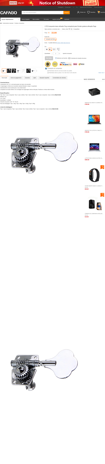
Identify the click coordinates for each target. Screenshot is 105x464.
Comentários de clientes (59, 77)
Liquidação (66, 19)
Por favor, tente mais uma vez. (63, 42)
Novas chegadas (26, 19)
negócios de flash (56, 19)
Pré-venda (46, 19)
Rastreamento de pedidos (86, 7)
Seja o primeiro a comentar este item (53, 29)
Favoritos (91, 12)
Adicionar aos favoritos (61, 58)
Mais (103, 79)
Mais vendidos (36, 19)
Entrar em (83, 12)
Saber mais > (101, 72)
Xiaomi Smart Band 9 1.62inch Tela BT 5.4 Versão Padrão (94, 186)
